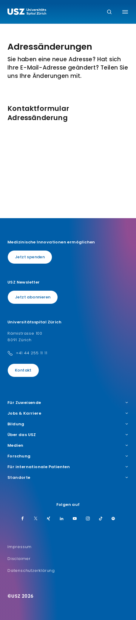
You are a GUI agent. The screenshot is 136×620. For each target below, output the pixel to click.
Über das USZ (68, 435)
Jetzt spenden (30, 257)
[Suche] (109, 12)
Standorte (68, 477)
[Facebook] (23, 519)
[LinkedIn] (62, 519)
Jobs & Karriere (68, 413)
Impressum (19, 547)
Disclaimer (19, 558)
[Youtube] (75, 519)
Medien (68, 445)
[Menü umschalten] (125, 11)
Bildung (68, 424)
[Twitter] (36, 519)
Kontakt (23, 370)
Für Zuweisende (68, 402)
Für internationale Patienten (68, 467)
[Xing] (49, 519)
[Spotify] (113, 519)
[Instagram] (88, 519)
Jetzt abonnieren (32, 297)
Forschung (68, 456)
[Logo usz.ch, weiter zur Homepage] (26, 12)
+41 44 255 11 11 (31, 353)
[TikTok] (101, 519)
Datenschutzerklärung (31, 570)
